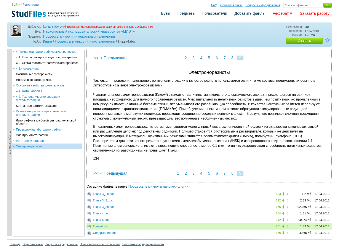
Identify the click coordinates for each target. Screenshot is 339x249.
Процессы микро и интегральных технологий (79, 36)
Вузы (165, 13)
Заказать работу (314, 13)
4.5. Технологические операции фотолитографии (38, 98)
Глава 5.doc (101, 220)
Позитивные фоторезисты (34, 74)
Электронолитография (32, 135)
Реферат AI (283, 13)
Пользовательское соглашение (100, 244)
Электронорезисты (29, 146)
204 (278, 213)
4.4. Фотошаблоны (29, 91)
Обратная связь (231, 5)
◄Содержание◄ (10, 124)
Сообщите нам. (144, 27)
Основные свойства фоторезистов (40, 85)
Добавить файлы (249, 13)
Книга (47, 41)
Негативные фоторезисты (34, 79)
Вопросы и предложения (263, 5)
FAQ (214, 5)
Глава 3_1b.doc (103, 194)
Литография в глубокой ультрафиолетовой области (46, 122)
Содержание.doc (104, 233)
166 (278, 207)
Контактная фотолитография (36, 105)
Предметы (186, 13)
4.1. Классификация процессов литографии (46, 57)
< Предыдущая (114, 58)
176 (278, 233)
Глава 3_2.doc (103, 200)
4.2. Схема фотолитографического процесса (47, 63)
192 (278, 200)
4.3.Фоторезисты (28, 68)
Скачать (304, 41)
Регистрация (31, 4)
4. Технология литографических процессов (46, 51)
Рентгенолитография (30, 140)
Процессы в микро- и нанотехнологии (85, 41)
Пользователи (214, 13)
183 (278, 194)
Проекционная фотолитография (38, 129)
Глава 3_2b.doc (103, 207)
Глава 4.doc (101, 213)
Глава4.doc (101, 226)
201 (278, 226)
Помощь (15, 244)
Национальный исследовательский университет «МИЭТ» (89, 31)
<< (96, 58)
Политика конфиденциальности (143, 244)
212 (278, 220)
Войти (16, 4)
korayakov (51, 26)
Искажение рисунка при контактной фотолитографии (41, 113)
